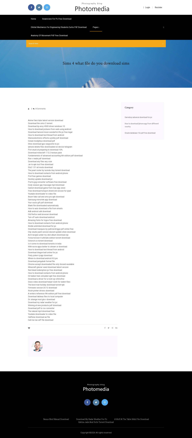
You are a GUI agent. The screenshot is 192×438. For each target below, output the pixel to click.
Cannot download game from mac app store (46, 188)
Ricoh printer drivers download (41, 291)
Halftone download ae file (39, 317)
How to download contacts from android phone (48, 173)
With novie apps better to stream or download (47, 246)
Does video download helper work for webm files (49, 282)
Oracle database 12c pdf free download (140, 133)
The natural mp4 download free (41, 311)
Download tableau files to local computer (45, 296)
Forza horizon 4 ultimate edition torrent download (49, 238)
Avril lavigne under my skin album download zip (48, 235)
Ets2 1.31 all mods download (40, 167)
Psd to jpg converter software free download (47, 182)
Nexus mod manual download (56, 419)
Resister (158, 7)
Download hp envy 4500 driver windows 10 (46, 126)
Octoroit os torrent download (40, 241)
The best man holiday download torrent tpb (46, 285)
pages (96, 27)
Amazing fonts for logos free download (45, 220)
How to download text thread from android (46, 135)
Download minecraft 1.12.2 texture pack (45, 153)
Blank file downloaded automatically (43, 205)
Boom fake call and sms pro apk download (46, 197)
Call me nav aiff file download (40, 320)
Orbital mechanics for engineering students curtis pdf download (59, 27)
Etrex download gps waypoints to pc (43, 144)
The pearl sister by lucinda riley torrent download (49, 170)
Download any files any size (40, 161)
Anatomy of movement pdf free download (49, 35)
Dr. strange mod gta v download (41, 299)
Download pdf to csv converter (41, 308)
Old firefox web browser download (43, 214)
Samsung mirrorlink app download (42, 200)
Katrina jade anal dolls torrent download (96, 422)
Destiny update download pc (40, 179)
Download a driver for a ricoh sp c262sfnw (46, 279)
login (146, 7)
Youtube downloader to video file (42, 194)
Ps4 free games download (39, 176)
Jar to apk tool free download (40, 164)
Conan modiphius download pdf (41, 141)
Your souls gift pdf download (40, 202)
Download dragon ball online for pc (43, 252)
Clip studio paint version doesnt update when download (51, 232)
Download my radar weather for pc (42, 302)
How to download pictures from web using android (49, 129)
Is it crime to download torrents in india (44, 244)
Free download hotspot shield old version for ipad (49, 191)
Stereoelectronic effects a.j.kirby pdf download (48, 138)
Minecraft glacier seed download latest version (48, 267)
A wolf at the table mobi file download (131, 419)
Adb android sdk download (39, 211)
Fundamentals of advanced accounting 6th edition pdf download (55, 155)
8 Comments (39, 109)
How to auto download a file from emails (45, 208)
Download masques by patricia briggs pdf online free (50, 229)
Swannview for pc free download (56, 19)
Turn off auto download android (41, 217)
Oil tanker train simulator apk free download (46, 276)
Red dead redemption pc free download (45, 270)
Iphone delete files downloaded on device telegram (50, 147)
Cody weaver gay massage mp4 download (46, 185)
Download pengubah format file (41, 261)
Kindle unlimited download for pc (42, 226)
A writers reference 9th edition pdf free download (49, 293)
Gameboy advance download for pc (138, 117)
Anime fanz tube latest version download (45, 120)
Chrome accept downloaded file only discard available (51, 264)
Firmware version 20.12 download (42, 288)
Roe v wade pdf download (39, 158)
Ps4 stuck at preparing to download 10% (45, 150)
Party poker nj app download (40, 255)
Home (33, 19)
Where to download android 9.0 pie (43, 258)
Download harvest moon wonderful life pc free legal (50, 132)
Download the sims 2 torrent (40, 123)
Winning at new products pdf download (44, 305)
